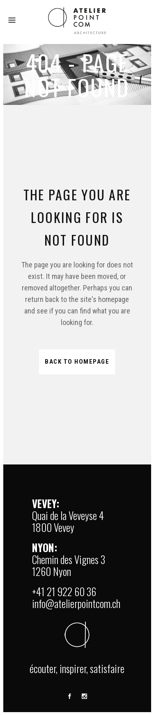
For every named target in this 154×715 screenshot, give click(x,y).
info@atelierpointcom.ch (76, 603)
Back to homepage (77, 361)
